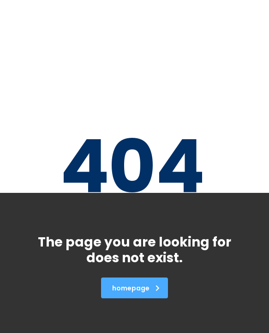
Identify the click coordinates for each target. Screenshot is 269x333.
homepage (136, 288)
